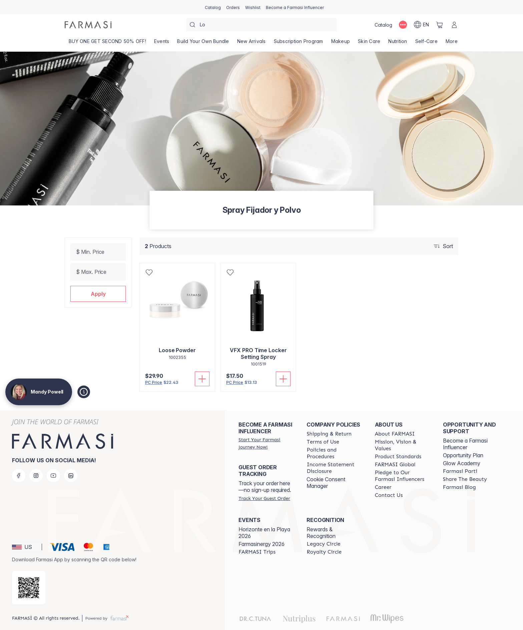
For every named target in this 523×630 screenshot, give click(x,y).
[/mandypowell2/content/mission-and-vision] (403, 445)
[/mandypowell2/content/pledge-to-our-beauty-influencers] (403, 476)
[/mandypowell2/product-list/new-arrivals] (251, 43)
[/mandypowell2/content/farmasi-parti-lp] (460, 471)
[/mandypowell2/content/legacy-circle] (323, 544)
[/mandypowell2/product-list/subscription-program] (298, 43)
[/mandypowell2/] (88, 24)
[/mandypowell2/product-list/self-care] (426, 43)
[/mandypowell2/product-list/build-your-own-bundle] (203, 43)
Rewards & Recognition (321, 532)
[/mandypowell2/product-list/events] (161, 43)
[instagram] (36, 475)
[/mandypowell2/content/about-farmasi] (395, 434)
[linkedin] (70, 475)
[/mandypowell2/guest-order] (264, 498)
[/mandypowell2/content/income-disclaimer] (335, 468)
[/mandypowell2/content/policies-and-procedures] (335, 453)
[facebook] (18, 475)
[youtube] (53, 475)
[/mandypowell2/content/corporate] (395, 464)
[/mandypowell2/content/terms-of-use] (323, 442)
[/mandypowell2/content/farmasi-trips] (257, 552)
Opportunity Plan (463, 455)
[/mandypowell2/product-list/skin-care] (369, 43)
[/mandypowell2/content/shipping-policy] (329, 434)
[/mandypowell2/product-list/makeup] (340, 43)
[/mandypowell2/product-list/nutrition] (397, 43)
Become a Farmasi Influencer (465, 444)
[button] (98, 294)
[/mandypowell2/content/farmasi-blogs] (459, 487)
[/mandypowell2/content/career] (383, 487)
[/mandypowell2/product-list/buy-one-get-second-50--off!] (107, 43)
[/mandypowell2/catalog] (212, 7)
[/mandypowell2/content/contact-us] (389, 495)
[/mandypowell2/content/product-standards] (398, 456)
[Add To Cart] (202, 379)
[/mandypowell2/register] (232, 7)
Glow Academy (461, 463)
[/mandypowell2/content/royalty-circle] (324, 552)
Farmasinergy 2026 (261, 544)
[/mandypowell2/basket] (440, 25)
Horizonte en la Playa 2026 (264, 532)
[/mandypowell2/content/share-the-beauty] (465, 479)
